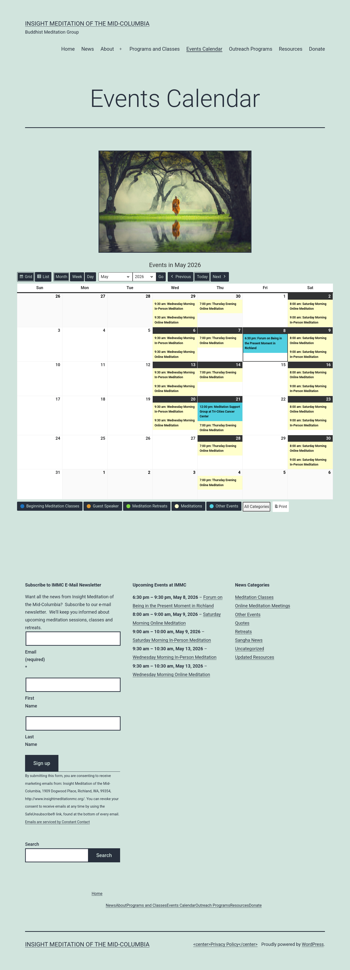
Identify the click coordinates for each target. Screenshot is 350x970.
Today (202, 276)
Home (68, 49)
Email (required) (34, 659)
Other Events (248, 614)
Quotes (242, 623)
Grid (25, 277)
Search (32, 844)
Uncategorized (249, 648)
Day (90, 276)
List (43, 277)
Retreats (243, 631)
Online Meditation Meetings (262, 605)
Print (280, 507)
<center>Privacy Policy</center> (225, 944)
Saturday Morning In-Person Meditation (172, 640)
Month (61, 276)
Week (77, 276)
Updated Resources (254, 657)
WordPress (313, 944)
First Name (31, 701)
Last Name (31, 740)
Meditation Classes (254, 597)
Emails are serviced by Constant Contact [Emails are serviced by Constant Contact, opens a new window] (57, 822)
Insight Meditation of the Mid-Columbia (87, 23)
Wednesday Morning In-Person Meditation (174, 657)
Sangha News (249, 640)
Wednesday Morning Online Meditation (171, 674)
